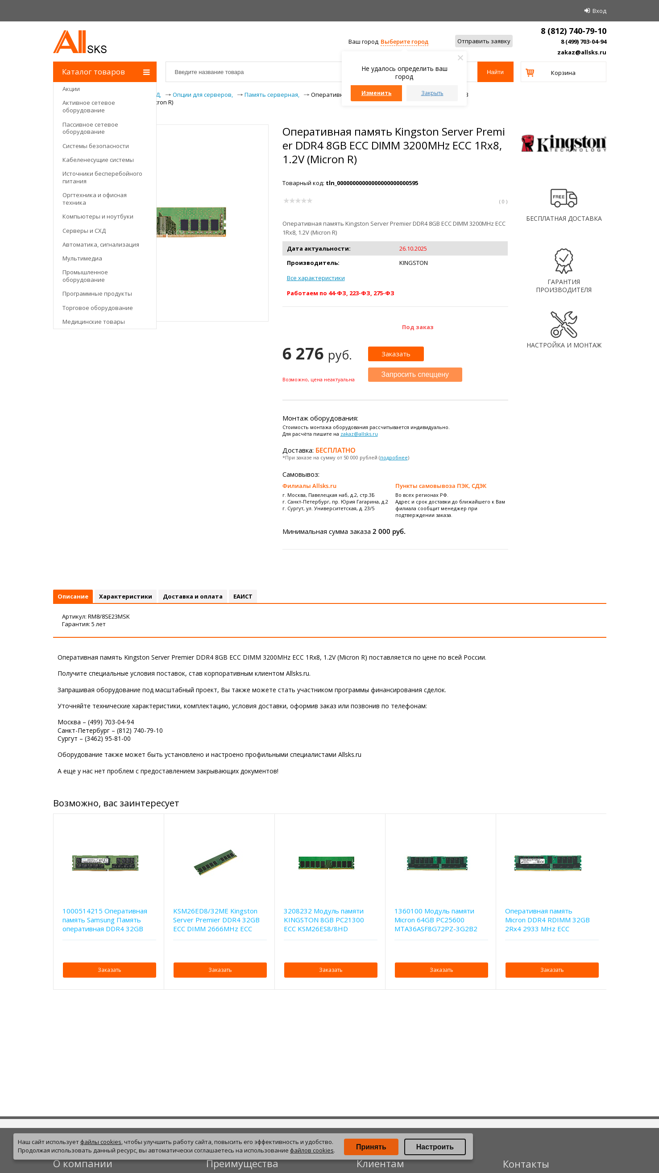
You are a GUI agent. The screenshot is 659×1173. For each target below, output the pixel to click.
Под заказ (418, 327)
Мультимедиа (82, 258)
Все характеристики (316, 278)
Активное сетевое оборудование (88, 106)
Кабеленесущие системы (98, 160)
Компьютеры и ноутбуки (97, 216)
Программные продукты (97, 293)
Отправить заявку (483, 41)
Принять (371, 1147)
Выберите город (404, 41)
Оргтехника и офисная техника (94, 199)
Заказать (395, 353)
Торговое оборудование (97, 308)
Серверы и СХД (84, 231)
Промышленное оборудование (85, 276)
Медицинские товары (93, 322)
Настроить (435, 1147)
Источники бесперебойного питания (102, 177)
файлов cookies (312, 1150)
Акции (71, 89)
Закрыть (432, 93)
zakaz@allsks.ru (581, 52)
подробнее (394, 457)
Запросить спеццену (415, 374)
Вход (599, 11)
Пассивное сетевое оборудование (90, 128)
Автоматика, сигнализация (100, 244)
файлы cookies (100, 1142)
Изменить (376, 93)
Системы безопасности (95, 146)
